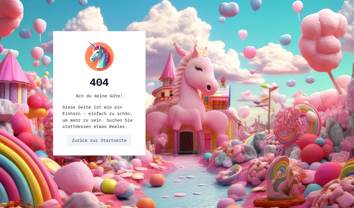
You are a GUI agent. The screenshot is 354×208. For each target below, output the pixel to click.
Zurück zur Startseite (99, 140)
